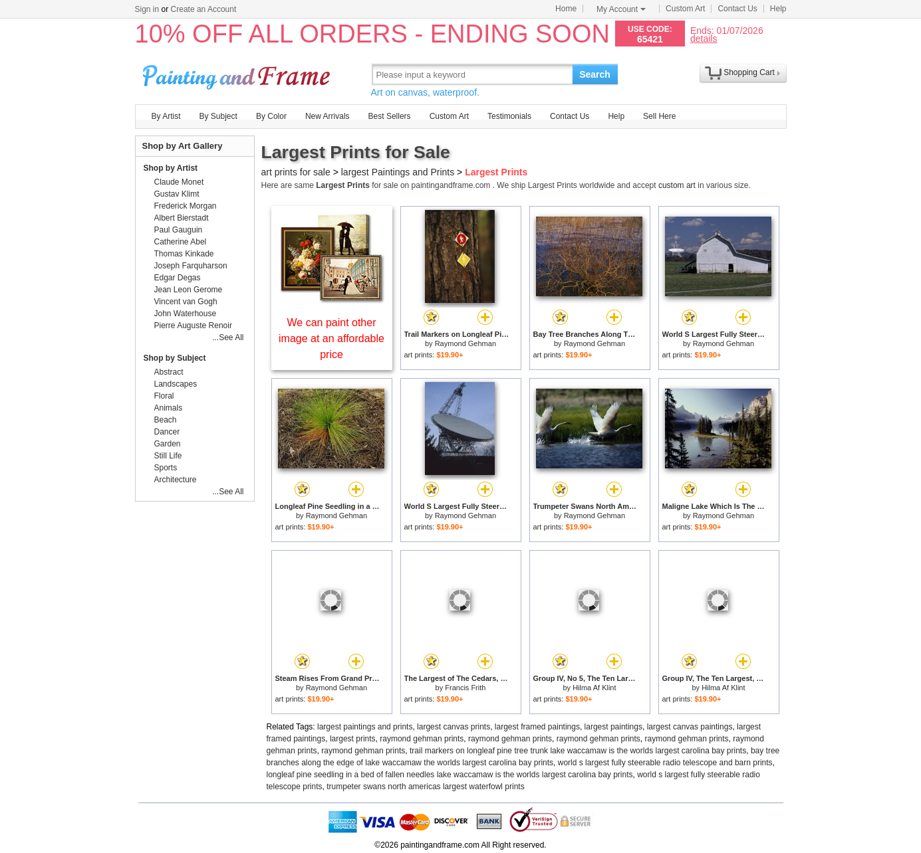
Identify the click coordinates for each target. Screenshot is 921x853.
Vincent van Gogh (185, 301)
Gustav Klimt (176, 194)
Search (594, 74)
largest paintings (613, 726)
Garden (167, 443)
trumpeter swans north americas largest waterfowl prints (425, 786)
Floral (164, 396)
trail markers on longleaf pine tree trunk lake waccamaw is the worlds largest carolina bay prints (578, 750)
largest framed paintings (537, 726)
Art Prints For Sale (238, 74)
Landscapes (175, 384)
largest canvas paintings (690, 726)
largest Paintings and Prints (397, 172)
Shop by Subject (175, 358)
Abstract (169, 372)
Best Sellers (389, 116)
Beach (165, 420)
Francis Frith (465, 688)
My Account (621, 9)
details (703, 38)
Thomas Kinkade (184, 253)
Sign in (147, 9)
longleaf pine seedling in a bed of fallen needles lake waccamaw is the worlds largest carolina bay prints (450, 774)
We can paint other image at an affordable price (331, 338)
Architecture (175, 479)
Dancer (167, 431)
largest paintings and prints (364, 726)
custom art (677, 185)
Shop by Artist (171, 168)
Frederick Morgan (185, 206)
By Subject (218, 116)
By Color (271, 116)
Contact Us (737, 8)
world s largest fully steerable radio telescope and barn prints (665, 762)
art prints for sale (295, 172)
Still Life (168, 455)
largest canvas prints (453, 726)
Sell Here (659, 116)
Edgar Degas (177, 277)
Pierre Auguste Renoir (193, 325)
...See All (227, 337)
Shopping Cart (749, 72)
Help (778, 8)
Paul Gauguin (178, 230)
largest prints (353, 738)
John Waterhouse (185, 313)
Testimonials (509, 116)
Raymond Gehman (465, 343)
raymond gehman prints (421, 738)
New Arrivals (327, 116)
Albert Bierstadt (181, 218)
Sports (166, 467)
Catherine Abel (180, 241)
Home (566, 8)
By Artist (166, 116)
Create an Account (204, 9)
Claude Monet (179, 182)
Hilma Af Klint (594, 688)
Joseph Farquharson (190, 265)
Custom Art (685, 8)
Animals (168, 408)
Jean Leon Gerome (188, 289)
